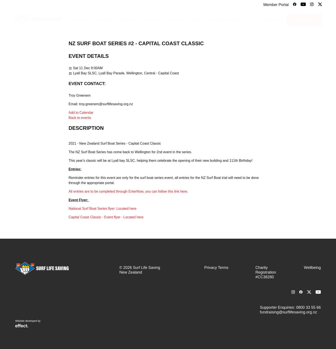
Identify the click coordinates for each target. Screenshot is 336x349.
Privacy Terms (216, 267)
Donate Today (304, 20)
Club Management (225, 20)
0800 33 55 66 (308, 307)
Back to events (80, 118)
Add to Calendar (81, 112)
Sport (197, 20)
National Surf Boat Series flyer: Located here (102, 208)
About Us (78, 20)
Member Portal (276, 5)
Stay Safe (103, 20)
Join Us (153, 20)
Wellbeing (312, 267)
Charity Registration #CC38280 (265, 272)
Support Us (129, 20)
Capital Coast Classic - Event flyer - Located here (106, 217)
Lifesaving (176, 20)
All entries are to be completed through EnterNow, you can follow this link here (128, 191)
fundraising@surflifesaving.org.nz (288, 312)
